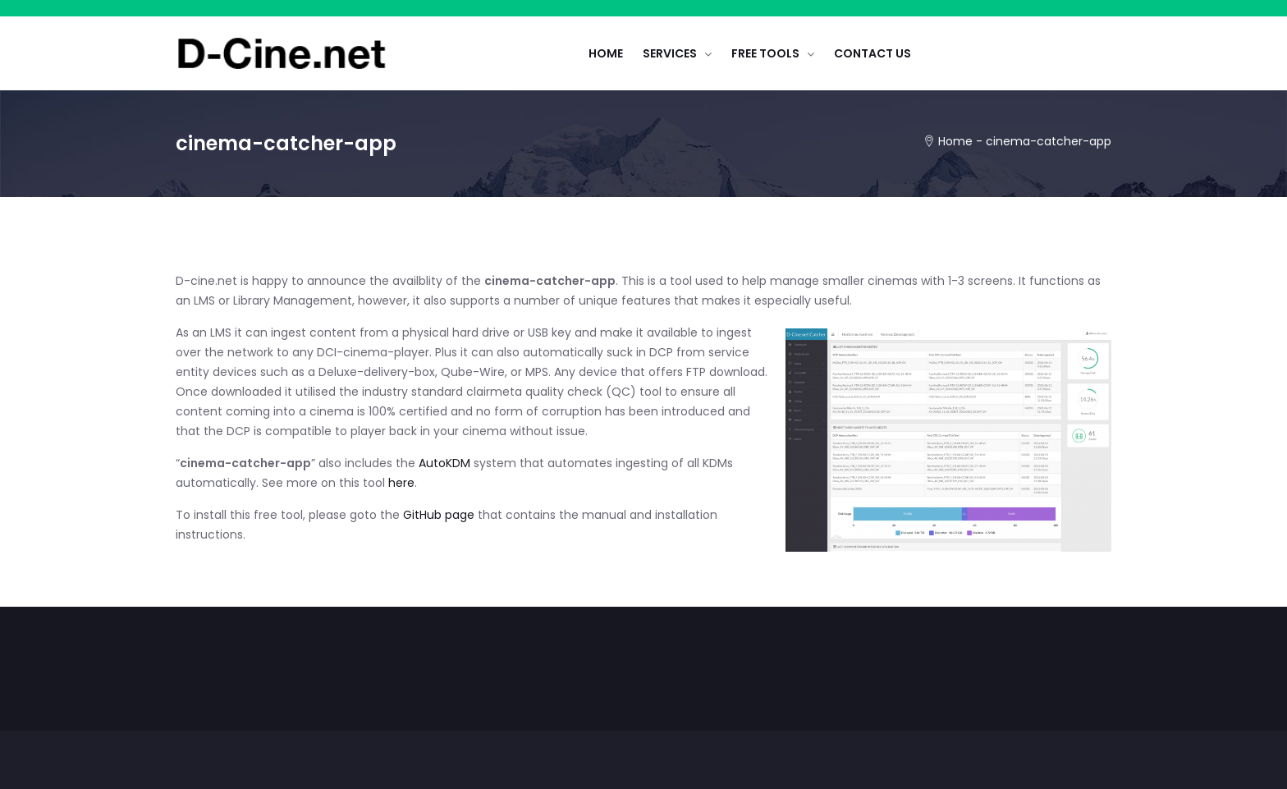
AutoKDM (446, 463)
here (401, 483)
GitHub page (438, 515)
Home (955, 141)
